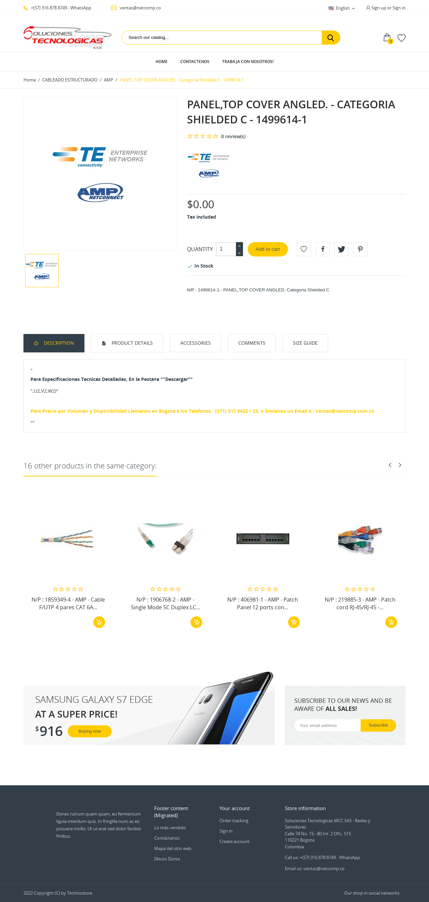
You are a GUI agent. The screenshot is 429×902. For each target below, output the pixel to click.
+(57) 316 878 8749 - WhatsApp (57, 8)
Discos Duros (167, 859)
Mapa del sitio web (172, 848)
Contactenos (194, 61)
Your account (235, 808)
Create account (235, 841)
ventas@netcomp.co (136, 8)
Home (162, 61)
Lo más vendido (170, 828)
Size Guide (305, 343)
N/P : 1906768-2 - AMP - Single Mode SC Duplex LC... (165, 603)
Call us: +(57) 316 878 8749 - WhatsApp (322, 857)
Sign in (226, 831)
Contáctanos (167, 838)
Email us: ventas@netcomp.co (315, 868)
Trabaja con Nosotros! (247, 61)
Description (58, 343)
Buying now (89, 731)
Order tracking (234, 821)
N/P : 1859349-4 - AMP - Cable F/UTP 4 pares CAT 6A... (68, 603)
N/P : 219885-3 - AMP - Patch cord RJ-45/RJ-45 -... (360, 603)
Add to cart (268, 249)
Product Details (131, 343)
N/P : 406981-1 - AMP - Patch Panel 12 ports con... (262, 603)
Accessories (195, 343)
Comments (251, 343)
